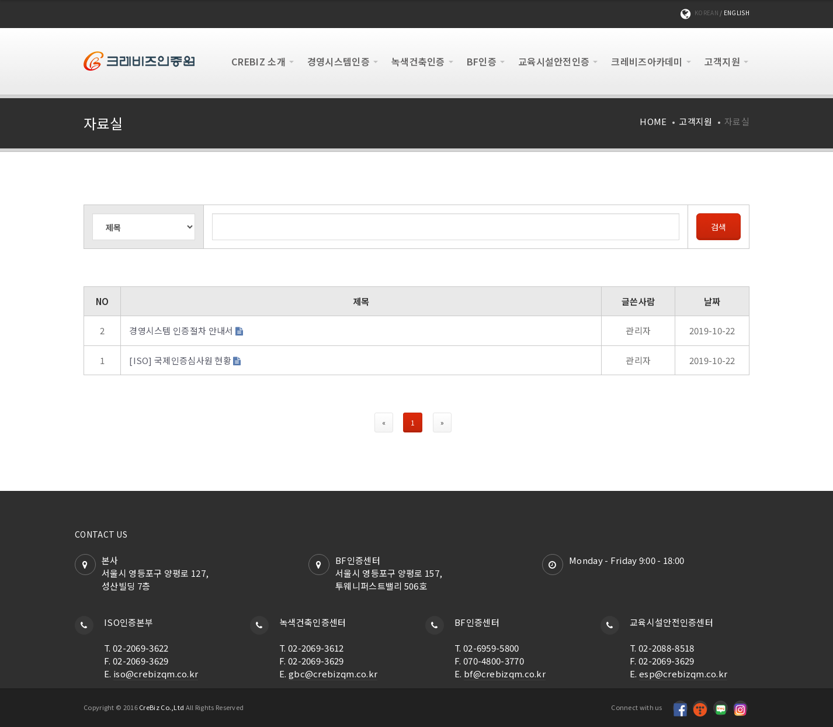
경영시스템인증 (338, 61)
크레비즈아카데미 (646, 61)
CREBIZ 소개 (258, 61)
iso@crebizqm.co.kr (155, 673)
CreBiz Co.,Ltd (161, 707)
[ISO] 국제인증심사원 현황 (180, 360)
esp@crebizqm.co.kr (683, 673)
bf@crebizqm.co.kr (505, 673)
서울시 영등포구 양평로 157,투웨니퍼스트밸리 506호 (388, 579)
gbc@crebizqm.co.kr (333, 673)
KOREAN (707, 12)
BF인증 (482, 61)
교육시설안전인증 (553, 61)
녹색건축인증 (418, 61)
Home (653, 121)
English (736, 12)
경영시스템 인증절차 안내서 (181, 330)
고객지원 (722, 61)
